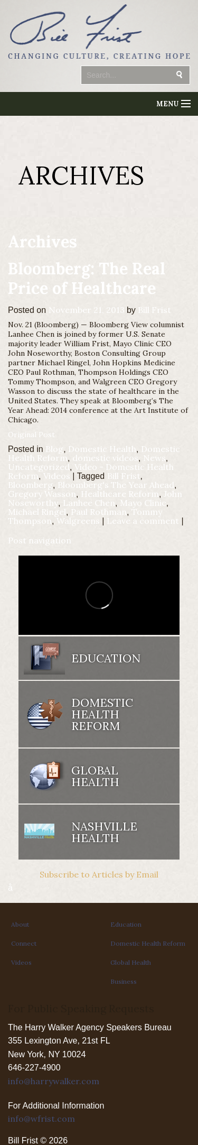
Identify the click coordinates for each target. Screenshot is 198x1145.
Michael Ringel (37, 511)
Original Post (31, 434)
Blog (54, 449)
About (20, 924)
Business (123, 981)
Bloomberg (30, 484)
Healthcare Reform (120, 493)
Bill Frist (154, 309)
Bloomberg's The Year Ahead (116, 484)
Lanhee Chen (89, 502)
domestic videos (105, 458)
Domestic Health (102, 449)
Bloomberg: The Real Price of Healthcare (86, 278)
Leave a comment (143, 520)
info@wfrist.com (41, 1118)
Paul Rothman (99, 511)
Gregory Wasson (42, 493)
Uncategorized (39, 466)
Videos (56, 475)
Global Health (95, 776)
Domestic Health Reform (102, 714)
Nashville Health (104, 832)
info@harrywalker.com (53, 1081)
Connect (23, 943)
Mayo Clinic (143, 502)
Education (105, 658)
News (154, 458)
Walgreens (78, 520)
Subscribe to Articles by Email (99, 874)
